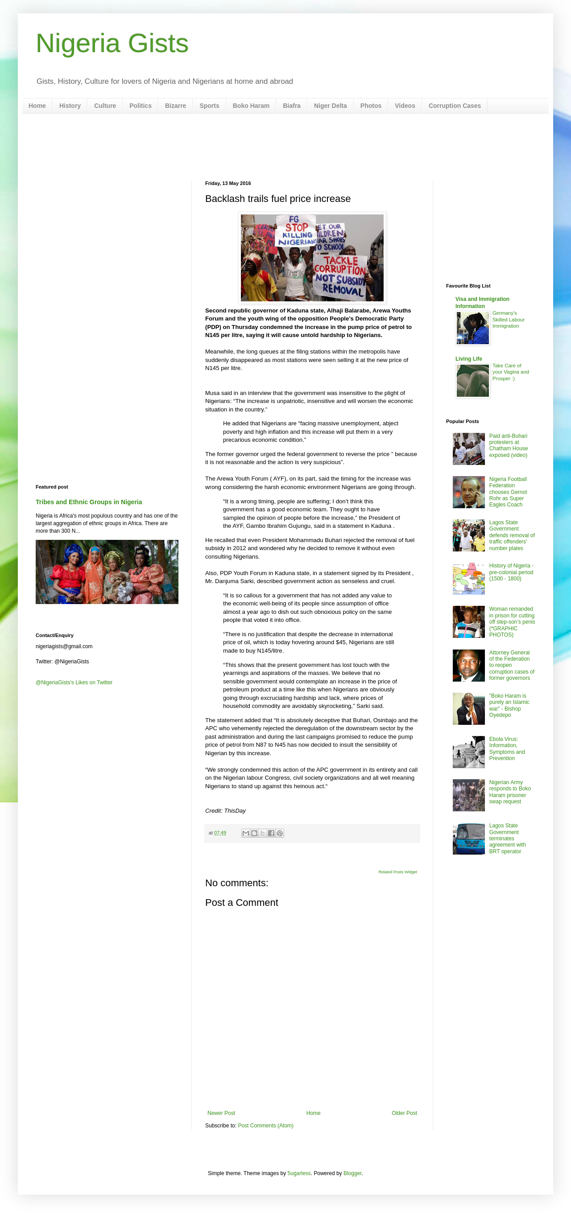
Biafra (292, 105)
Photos (370, 105)
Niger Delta (330, 105)
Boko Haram (251, 105)
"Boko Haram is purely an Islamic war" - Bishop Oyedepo (509, 705)
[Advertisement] (285, 147)
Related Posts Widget (397, 872)
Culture (105, 105)
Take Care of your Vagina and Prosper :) (510, 372)
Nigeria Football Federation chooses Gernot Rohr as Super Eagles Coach (508, 492)
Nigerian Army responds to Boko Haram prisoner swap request (510, 792)
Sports (209, 105)
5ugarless (299, 1173)
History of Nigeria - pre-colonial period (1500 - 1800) (511, 572)
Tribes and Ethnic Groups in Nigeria (89, 502)
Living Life (468, 359)
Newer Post (221, 1113)
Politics (140, 105)
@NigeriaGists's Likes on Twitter (74, 682)
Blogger (352, 1173)
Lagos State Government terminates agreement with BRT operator (507, 838)
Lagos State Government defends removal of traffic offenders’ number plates (512, 535)
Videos (405, 105)
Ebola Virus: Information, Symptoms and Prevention (507, 748)
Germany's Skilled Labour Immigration (508, 319)
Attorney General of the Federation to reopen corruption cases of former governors (511, 666)
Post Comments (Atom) (266, 1126)
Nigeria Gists (112, 43)
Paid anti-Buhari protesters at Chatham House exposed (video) (508, 445)
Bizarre (175, 105)
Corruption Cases (455, 105)
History (70, 105)
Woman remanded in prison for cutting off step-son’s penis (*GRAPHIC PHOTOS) (512, 622)
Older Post (404, 1113)
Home (37, 105)
